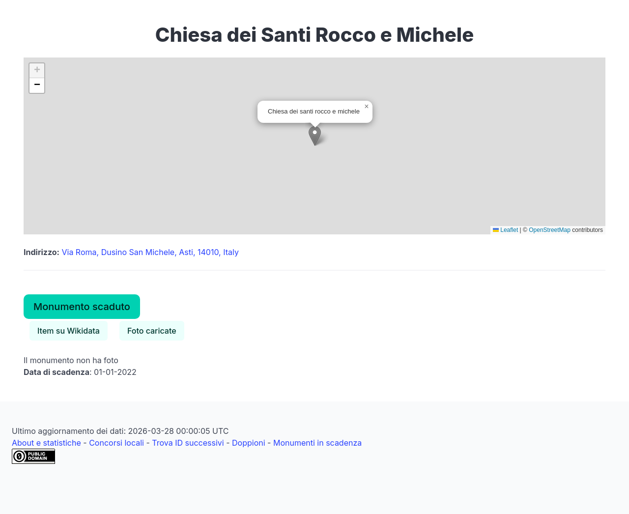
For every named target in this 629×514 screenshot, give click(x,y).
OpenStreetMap (550, 230)
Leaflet (505, 230)
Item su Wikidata (68, 331)
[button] (315, 136)
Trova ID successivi (188, 443)
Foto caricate (151, 331)
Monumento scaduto (81, 307)
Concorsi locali (116, 443)
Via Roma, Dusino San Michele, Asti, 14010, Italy (150, 252)
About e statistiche (46, 443)
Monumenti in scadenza (317, 443)
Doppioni (248, 443)
